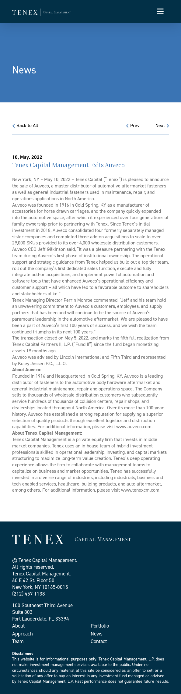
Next (162, 125)
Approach (22, 633)
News (97, 633)
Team (18, 641)
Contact (99, 641)
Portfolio (100, 625)
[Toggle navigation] (160, 11)
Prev (133, 125)
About (18, 625)
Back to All (25, 125)
